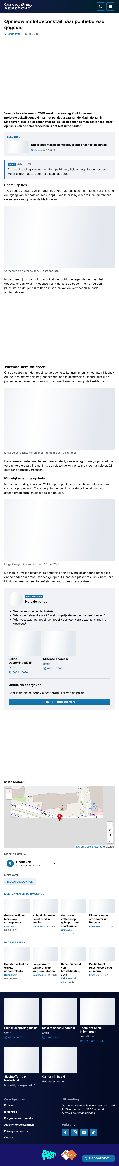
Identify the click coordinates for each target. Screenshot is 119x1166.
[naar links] (110, 829)
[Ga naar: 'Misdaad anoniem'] (59, 650)
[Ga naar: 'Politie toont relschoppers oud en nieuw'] (102, 965)
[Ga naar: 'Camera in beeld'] (59, 1065)
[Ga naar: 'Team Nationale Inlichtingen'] (97, 1020)
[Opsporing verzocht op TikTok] (93, 1132)
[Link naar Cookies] (30, 1137)
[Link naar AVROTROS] (49, 1154)
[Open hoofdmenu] (110, 6)
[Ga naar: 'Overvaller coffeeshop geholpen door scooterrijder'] (74, 917)
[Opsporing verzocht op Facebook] (65, 1132)
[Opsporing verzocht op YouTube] (84, 1132)
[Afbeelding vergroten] (112, 208)
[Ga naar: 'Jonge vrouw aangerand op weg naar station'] (45, 965)
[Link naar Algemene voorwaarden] (30, 1124)
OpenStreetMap (94, 847)
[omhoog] (110, 824)
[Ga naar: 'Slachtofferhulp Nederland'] (21, 1067)
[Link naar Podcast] (30, 1105)
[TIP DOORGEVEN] (98, 1158)
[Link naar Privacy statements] (30, 1131)
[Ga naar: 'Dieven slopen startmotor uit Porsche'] (102, 917)
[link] (31, 863)
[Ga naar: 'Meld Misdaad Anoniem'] (59, 1018)
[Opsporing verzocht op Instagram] (74, 1132)
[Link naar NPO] (69, 1154)
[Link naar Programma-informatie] (30, 1118)
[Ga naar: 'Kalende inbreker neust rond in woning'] (45, 917)
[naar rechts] (110, 835)
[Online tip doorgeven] (59, 702)
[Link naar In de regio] (30, 1112)
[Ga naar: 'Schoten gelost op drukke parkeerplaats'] (17, 965)
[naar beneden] (110, 840)
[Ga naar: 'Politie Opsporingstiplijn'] (25, 652)
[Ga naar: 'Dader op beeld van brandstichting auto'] (74, 965)
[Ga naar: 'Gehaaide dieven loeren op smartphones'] (17, 917)
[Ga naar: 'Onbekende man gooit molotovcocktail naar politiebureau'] (59, 147)
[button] (59, 817)
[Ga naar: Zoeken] (101, 6)
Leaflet (79, 847)
